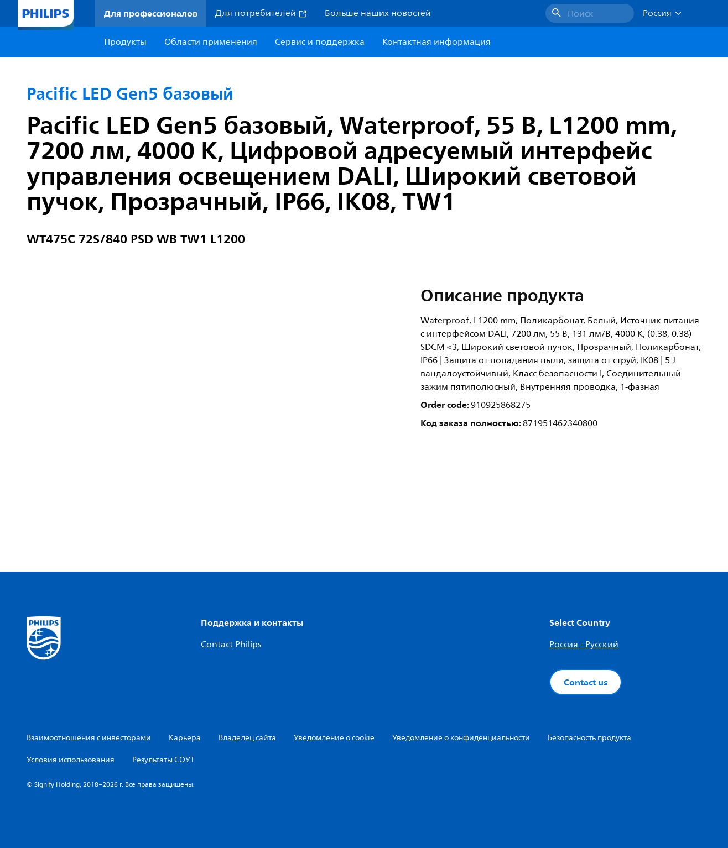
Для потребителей (261, 13)
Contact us (585, 682)
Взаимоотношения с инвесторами (89, 737)
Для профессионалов (150, 13)
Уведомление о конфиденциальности (461, 737)
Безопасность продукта (589, 737)
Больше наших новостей (378, 13)
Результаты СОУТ (163, 759)
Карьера (185, 737)
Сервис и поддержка (320, 42)
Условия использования (71, 759)
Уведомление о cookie (334, 737)
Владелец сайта (247, 737)
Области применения (210, 42)
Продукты (125, 42)
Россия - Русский (583, 644)
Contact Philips (231, 644)
